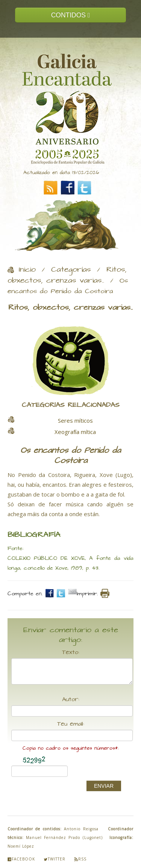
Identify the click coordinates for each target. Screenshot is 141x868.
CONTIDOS (70, 15)
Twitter (54, 859)
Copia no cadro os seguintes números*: (70, 748)
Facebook (21, 859)
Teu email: (70, 724)
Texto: (70, 652)
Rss (80, 859)
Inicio (27, 269)
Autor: (70, 699)
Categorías (71, 269)
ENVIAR (104, 786)
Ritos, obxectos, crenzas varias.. (67, 275)
